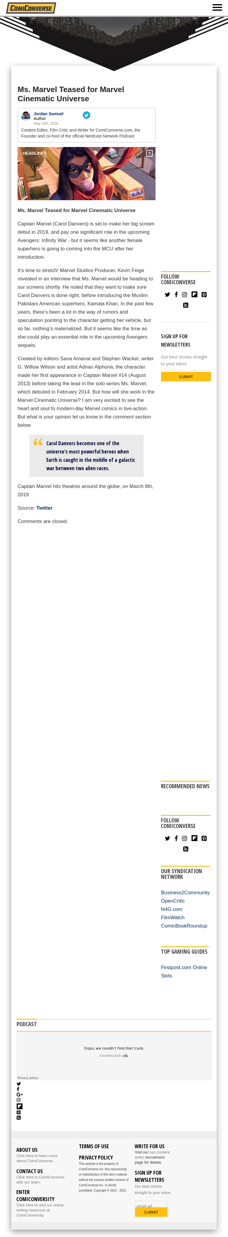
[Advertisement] (114, 41)
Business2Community (185, 892)
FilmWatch (173, 917)
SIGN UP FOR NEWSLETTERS (175, 340)
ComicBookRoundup (184, 926)
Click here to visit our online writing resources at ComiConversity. (40, 1210)
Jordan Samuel (48, 113)
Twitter (45, 508)
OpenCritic (173, 901)
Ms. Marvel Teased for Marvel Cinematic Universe (71, 94)
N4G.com (171, 909)
